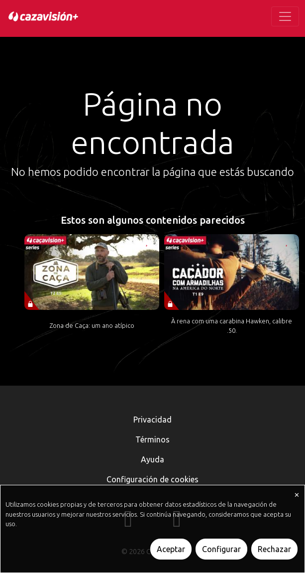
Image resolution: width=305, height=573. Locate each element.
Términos (152, 439)
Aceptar (171, 549)
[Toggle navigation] (285, 16)
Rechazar (274, 549)
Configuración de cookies (152, 479)
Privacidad (152, 419)
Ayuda (152, 459)
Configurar (221, 549)
